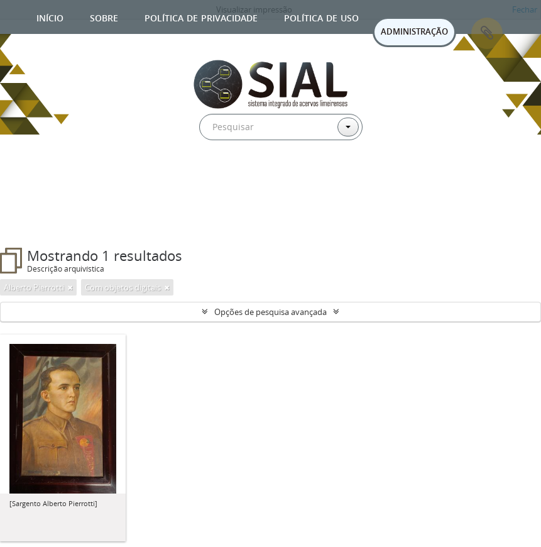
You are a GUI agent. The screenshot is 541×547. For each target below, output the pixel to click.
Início (49, 16)
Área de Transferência (487, 33)
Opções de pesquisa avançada (270, 312)
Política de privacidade (201, 16)
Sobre (104, 16)
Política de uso (321, 16)
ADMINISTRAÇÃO (414, 31)
